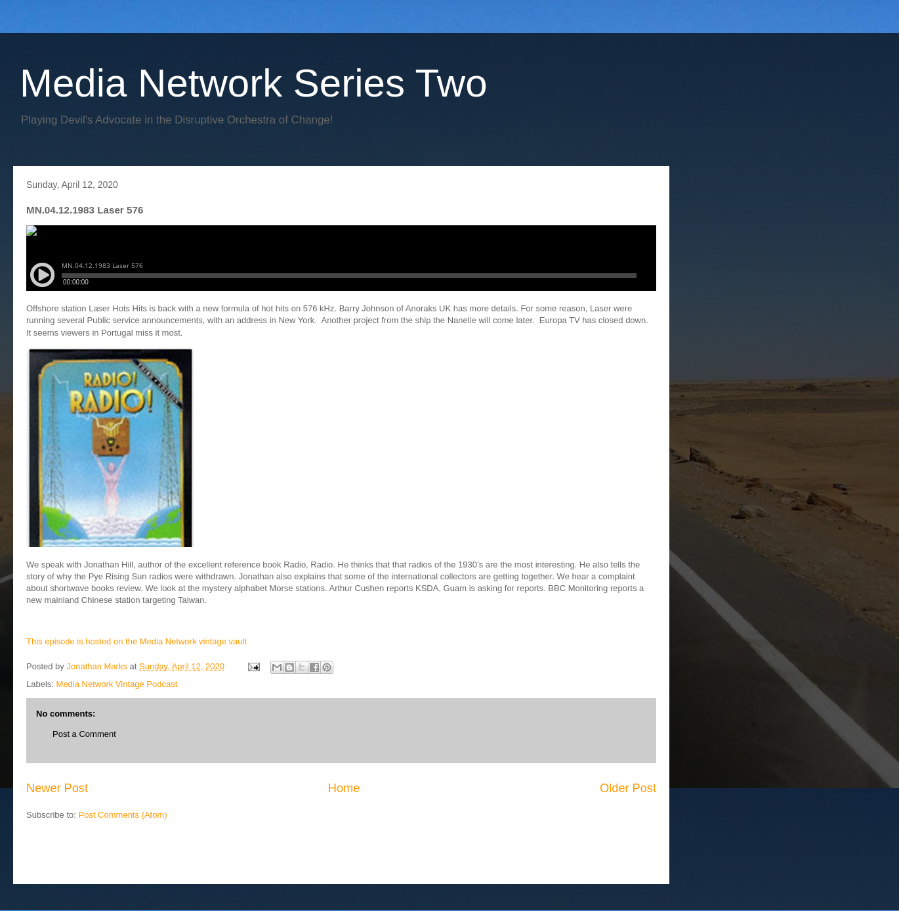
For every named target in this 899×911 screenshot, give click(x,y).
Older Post (628, 788)
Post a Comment (84, 734)
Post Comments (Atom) (123, 815)
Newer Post (57, 788)
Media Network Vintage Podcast (117, 684)
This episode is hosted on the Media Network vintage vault (136, 641)
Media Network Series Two (254, 83)
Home (344, 788)
